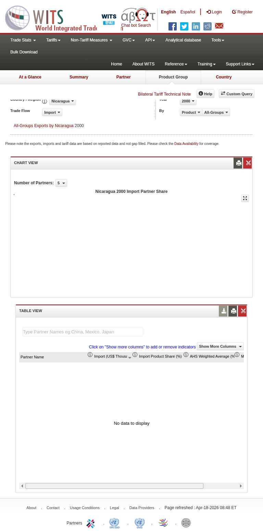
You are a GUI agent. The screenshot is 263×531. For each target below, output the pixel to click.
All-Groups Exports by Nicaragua (44, 125)
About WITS (144, 64)
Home (116, 64)
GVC (129, 40)
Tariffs (53, 40)
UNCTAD (116, 522)
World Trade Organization (164, 522)
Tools (217, 40)
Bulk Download (24, 52)
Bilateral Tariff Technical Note (164, 94)
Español (187, 12)
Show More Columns (220, 346)
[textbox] (83, 331)
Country (223, 77)
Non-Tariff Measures (91, 40)
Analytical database (183, 40)
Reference (176, 64)
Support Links (240, 64)
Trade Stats (23, 40)
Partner (123, 77)
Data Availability (186, 144)
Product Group (173, 77)
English (168, 12)
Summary (79, 77)
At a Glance (30, 77)
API (150, 40)
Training (207, 64)
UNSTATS (140, 522)
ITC (92, 522)
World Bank (188, 522)
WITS (68, 17)
